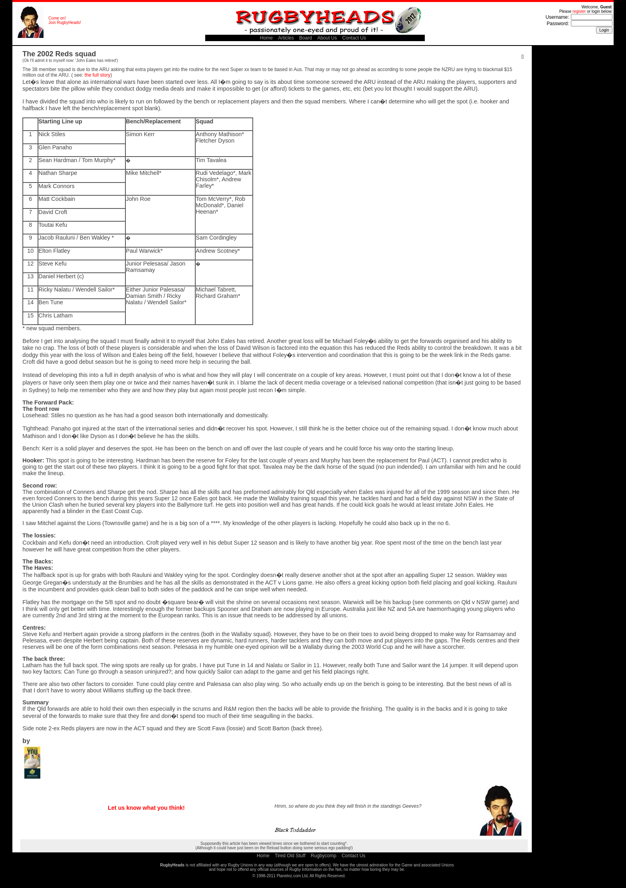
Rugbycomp (323, 855)
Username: (557, 17)
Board (305, 38)
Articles (286, 38)
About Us (327, 38)
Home (266, 38)
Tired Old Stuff (290, 855)
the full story (98, 75)
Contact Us (354, 38)
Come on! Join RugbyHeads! (64, 20)
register (579, 11)
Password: (558, 23)
